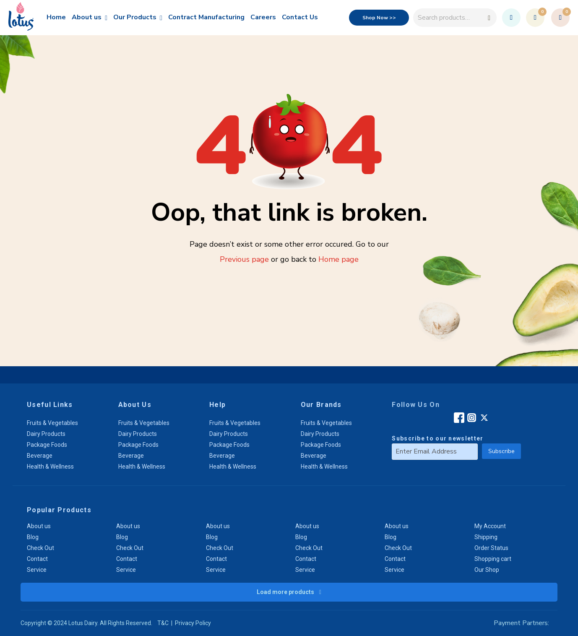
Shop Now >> (379, 17)
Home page (338, 259)
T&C (163, 623)
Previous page (244, 259)
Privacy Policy (193, 623)
